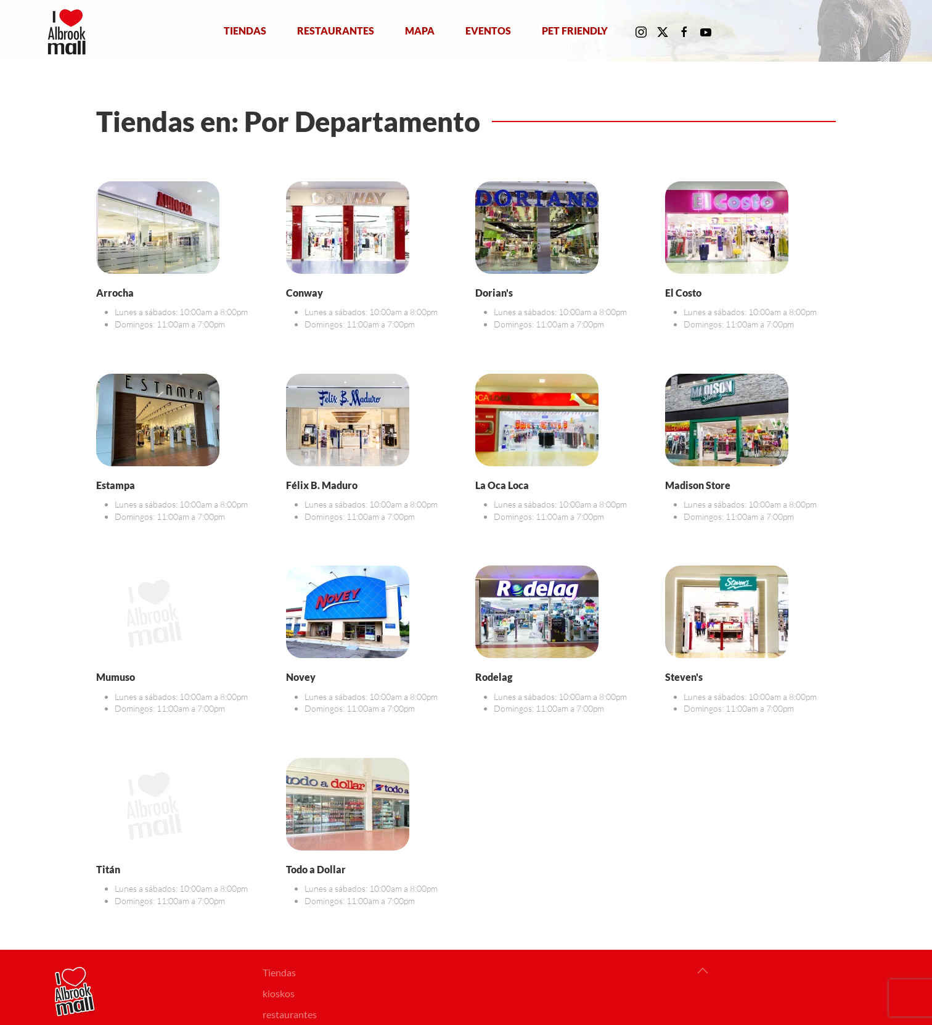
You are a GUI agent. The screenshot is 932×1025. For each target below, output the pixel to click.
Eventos (488, 30)
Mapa (420, 30)
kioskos (279, 993)
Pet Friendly (575, 30)
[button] (702, 971)
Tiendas (245, 30)
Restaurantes (335, 30)
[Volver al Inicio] (69, 31)
